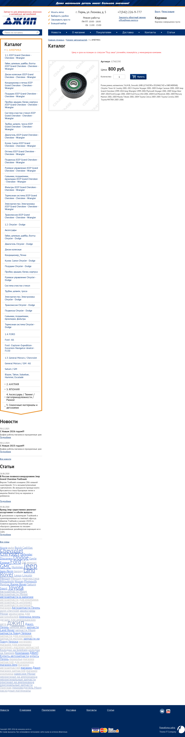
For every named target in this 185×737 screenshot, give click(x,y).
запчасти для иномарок (16, 636)
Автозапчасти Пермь (26, 608)
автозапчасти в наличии (16, 597)
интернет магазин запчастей (19, 647)
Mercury (5, 578)
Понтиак (6, 687)
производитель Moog (27, 687)
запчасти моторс (11, 638)
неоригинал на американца (18, 677)
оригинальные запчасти (16, 685)
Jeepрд (18, 571)
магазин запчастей (13, 671)
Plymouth (30, 581)
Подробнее (5, 437)
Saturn (31, 584)
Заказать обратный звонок (132, 17)
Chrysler (10, 553)
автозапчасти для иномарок (19, 599)
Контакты (150, 32)
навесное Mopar (24, 674)
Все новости (5, 459)
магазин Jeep (8, 665)
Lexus (18, 575)
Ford (15, 561)
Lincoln (27, 575)
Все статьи (4, 542)
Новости (56, 32)
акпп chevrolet (9, 611)
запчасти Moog (25, 630)
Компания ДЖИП (26, 653)
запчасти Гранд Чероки (15, 633)
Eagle (33, 558)
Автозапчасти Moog (13, 591)
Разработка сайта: (167, 727)
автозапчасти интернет (16, 602)
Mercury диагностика (25, 578)
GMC (5, 566)
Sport (3, 588)
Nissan (19, 581)
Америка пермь (29, 617)
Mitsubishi (7, 581)
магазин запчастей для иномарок (17, 660)
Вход (157, 11)
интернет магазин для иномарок (16, 643)
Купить (138, 77)
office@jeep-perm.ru (128, 20)
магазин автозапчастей (14, 666)
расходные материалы (15, 690)
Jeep (30, 565)
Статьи (171, 32)
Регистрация (168, 11)
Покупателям (103, 32)
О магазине (78, 32)
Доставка (127, 32)
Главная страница (56, 40)
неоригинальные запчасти (18, 679)
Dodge (21, 557)
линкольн (15, 659)
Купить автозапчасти (14, 656)
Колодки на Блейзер (14, 650)
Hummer (17, 567)
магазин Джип (30, 668)
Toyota (16, 587)
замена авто (17, 627)
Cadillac (27, 548)
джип (15, 622)
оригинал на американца (17, 682)
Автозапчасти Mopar (14, 594)
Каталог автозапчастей (76, 40)
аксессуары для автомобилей (15, 615)
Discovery (6, 558)
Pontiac (5, 584)
